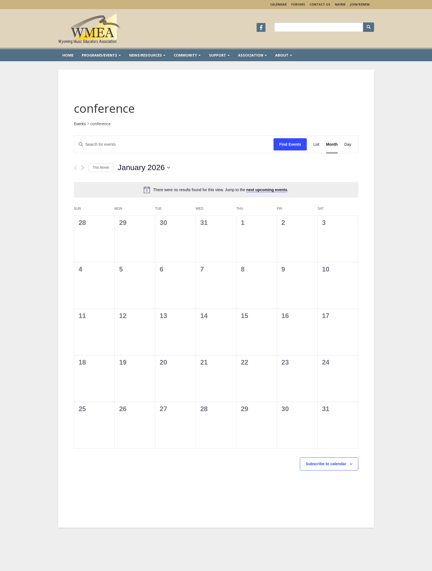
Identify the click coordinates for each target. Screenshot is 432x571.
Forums (298, 4)
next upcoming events (266, 190)
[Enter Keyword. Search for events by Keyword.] (174, 144)
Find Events (290, 144)
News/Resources (147, 55)
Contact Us (320, 4)
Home (67, 55)
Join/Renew (360, 4)
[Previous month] (75, 167)
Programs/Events (101, 55)
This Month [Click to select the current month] (101, 168)
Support (219, 55)
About (283, 55)
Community (187, 55)
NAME (340, 4)
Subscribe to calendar (326, 464)
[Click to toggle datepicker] (144, 167)
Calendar (278, 4)
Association (252, 55)
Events (80, 123)
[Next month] (82, 167)
